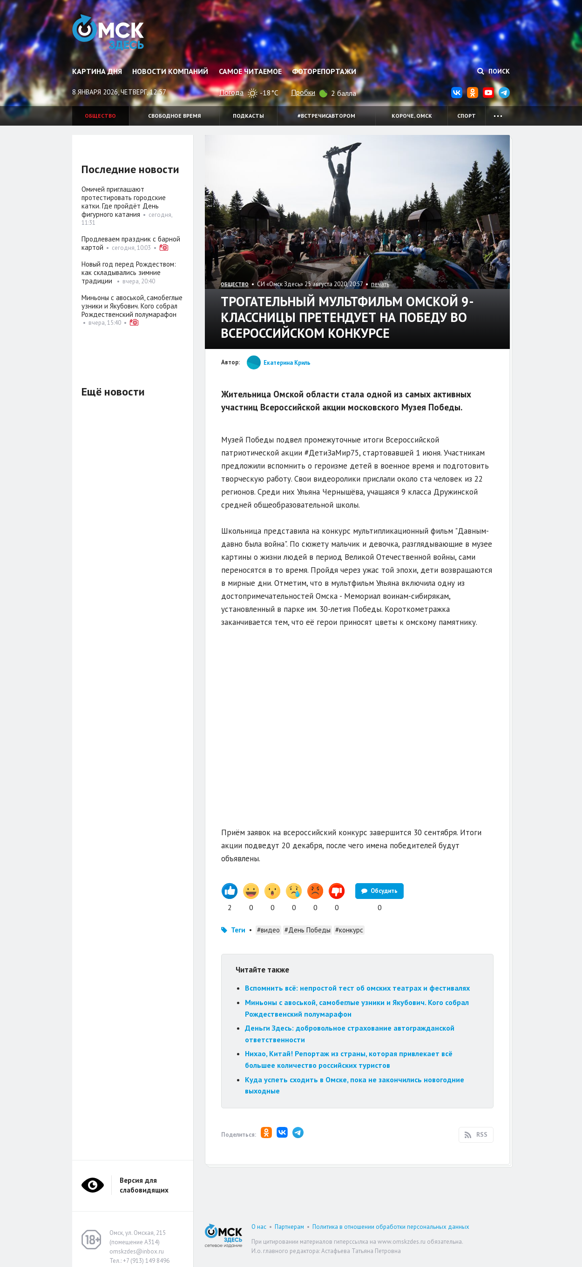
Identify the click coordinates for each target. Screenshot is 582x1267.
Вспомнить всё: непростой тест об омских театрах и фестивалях (357, 987)
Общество (100, 115)
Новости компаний (170, 71)
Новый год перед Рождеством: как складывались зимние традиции (128, 272)
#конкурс (349, 929)
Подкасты (248, 115)
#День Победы (307, 929)
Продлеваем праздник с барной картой (130, 243)
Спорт (466, 115)
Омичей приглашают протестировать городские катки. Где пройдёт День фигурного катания (123, 202)
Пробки (303, 92)
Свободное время (174, 115)
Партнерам (289, 1227)
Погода (231, 92)
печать (380, 284)
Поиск (493, 71)
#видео (268, 929)
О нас (258, 1227)
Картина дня (97, 71)
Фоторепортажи (324, 71)
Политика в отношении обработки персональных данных (390, 1227)
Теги (238, 929)
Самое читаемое (250, 71)
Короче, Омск (412, 115)
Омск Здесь (110, 33)
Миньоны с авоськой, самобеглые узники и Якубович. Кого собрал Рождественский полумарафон (132, 306)
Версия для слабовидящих (144, 1185)
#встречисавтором (326, 115)
